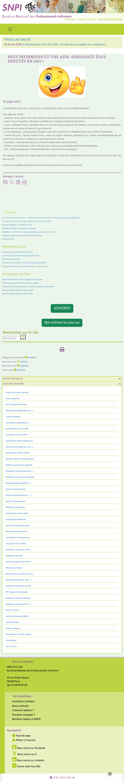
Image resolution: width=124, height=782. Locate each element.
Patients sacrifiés (8, 239)
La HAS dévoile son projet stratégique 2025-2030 (20, 255)
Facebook (30, 357)
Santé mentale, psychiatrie (17, 616)
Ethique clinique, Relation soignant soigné (18, 290)
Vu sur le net (11, 646)
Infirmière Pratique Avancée (18, 525)
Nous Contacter (23, 662)
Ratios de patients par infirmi (18, 562)
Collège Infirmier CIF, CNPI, (17, 429)
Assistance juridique (23, 701)
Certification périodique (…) (18, 423)
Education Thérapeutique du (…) (20, 471)
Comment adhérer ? (23, 710)
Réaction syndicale (14, 568)
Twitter (22, 362)
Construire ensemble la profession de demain (19, 228)
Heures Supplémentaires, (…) (18, 495)
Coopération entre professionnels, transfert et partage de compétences (28, 286)
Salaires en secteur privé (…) (18, 604)
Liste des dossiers (13, 384)
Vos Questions (22, 696)
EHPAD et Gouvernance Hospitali (20, 477)
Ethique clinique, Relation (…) (18, 483)
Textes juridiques (13, 628)
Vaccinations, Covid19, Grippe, (19, 634)
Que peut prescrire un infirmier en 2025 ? (17, 252)
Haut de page (21, 735)
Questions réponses (14, 556)
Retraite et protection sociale (18, 586)
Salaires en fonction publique (18, 598)
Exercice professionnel (15, 489)
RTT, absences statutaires (17, 592)
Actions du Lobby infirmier (17, 392)
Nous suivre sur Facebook (28, 748)
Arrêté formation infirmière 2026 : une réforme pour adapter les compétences (64, 44)
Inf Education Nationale (16, 519)
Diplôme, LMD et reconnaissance (20, 459)
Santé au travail (12, 610)
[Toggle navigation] (10, 29)
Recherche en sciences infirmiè (19, 574)
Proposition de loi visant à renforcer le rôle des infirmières (24, 263)
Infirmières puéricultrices (17, 531)
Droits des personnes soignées (19, 465)
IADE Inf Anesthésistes (15, 501)
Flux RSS (19, 370)
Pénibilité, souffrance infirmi (18, 550)
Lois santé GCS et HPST (16, 544)
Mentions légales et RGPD (26, 719)
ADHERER (62, 308)
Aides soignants (12, 399)
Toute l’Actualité (13, 379)
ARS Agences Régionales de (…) (20, 411)
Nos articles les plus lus (62, 323)
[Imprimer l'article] (24, 183)
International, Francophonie (18, 537)
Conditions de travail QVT (17, 435)
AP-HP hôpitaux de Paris (16, 404)
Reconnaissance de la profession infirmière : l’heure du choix (25, 266)
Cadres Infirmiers (13, 417)
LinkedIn (22, 366)
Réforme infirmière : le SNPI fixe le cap (17, 225)
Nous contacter (20, 706)
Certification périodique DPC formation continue (20, 283)
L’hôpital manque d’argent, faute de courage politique (22, 235)
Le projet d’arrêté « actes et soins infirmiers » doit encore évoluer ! (27, 221)
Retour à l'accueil (23, 740)
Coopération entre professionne (19, 441)
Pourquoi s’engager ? (23, 714)
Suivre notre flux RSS (26, 766)
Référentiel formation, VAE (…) (19, 580)
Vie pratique (11, 640)
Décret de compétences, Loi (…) (19, 447)
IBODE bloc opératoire (15, 507)
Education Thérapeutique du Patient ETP (17, 294)
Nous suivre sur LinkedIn (28, 760)
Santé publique (12, 622)
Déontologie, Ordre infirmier (18, 453)
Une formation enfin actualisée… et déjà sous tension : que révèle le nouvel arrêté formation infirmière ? (41, 218)
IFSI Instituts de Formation (17, 513)
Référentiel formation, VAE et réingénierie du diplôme (22, 279)
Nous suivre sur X (24, 754)
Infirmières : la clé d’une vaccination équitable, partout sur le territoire (28, 232)
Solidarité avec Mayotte (11, 259)
